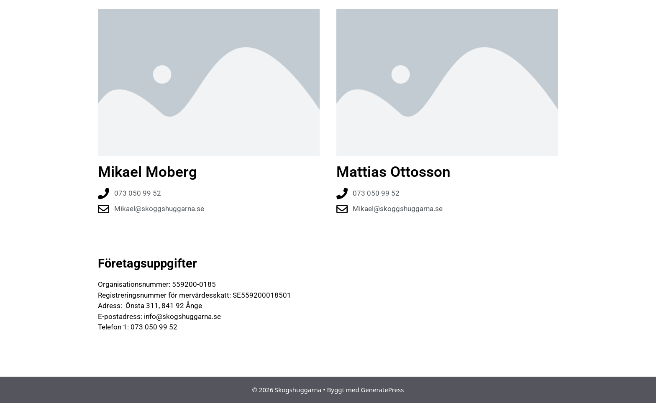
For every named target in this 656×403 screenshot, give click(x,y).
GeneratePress (382, 389)
